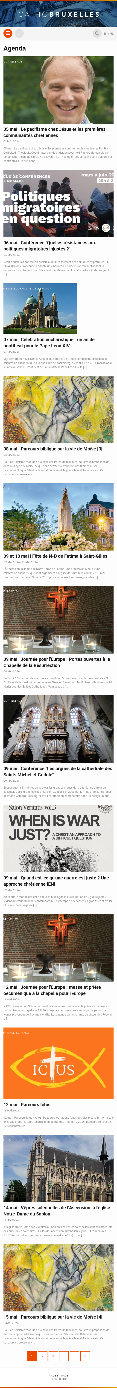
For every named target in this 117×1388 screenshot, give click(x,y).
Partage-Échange (16, 1032)
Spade (64, 1375)
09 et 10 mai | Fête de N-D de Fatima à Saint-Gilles (55, 556)
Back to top (59, 1379)
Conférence (13, 61)
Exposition (11, 591)
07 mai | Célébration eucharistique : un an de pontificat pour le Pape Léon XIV (49, 342)
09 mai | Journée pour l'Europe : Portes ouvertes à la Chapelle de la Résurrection (56, 662)
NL (112, 33)
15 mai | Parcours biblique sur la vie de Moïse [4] (52, 1317)
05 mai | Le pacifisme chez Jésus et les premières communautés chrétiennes (54, 132)
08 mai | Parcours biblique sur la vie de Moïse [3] (52, 449)
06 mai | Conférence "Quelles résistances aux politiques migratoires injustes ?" (49, 245)
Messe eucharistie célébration (27, 288)
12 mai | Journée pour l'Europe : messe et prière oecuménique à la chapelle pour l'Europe (52, 990)
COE (6, 488)
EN (105, 33)
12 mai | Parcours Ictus (26, 1104)
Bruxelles (11, 919)
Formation (11, 381)
